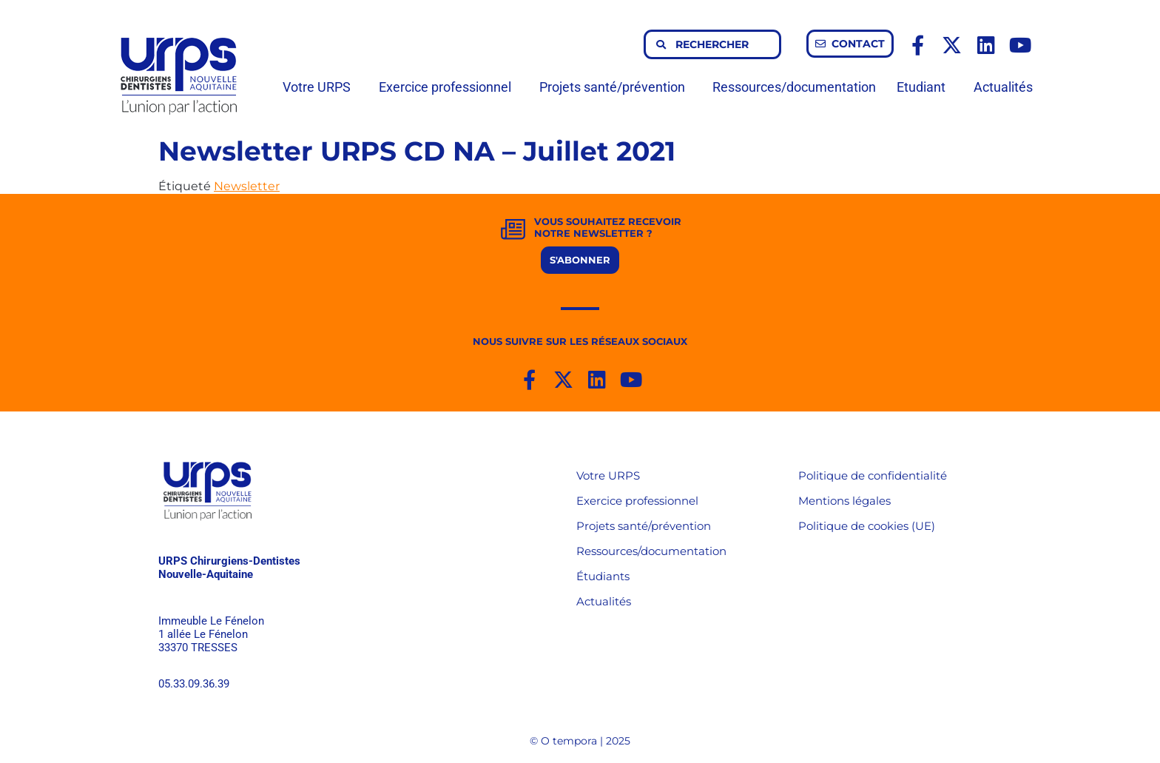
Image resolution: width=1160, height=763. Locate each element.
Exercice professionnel (449, 87)
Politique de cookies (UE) (866, 526)
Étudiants (603, 576)
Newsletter (247, 186)
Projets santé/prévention (615, 87)
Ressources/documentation (794, 87)
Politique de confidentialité (872, 475)
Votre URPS (320, 87)
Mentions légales (844, 501)
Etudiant (925, 87)
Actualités (1003, 87)
